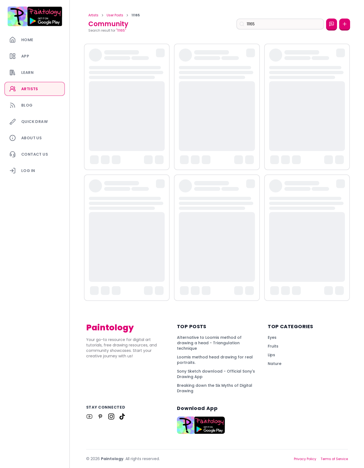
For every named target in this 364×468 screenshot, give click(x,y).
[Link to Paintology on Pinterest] (100, 416)
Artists (93, 15)
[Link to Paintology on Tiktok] (122, 416)
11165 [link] (135, 15)
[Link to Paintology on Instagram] (111, 416)
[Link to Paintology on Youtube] (89, 416)
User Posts (115, 15)
